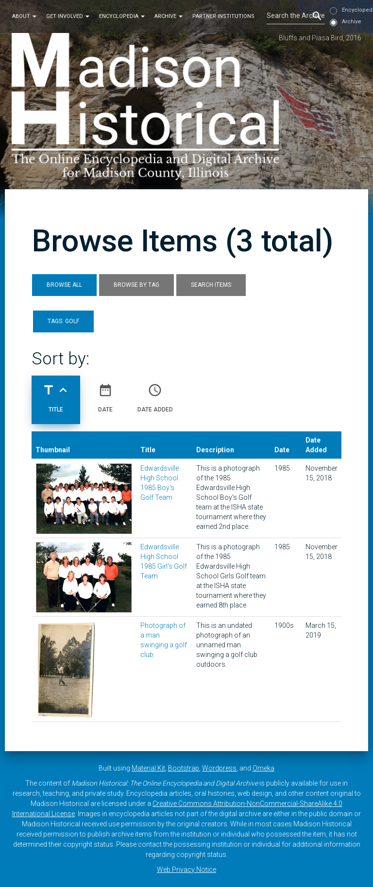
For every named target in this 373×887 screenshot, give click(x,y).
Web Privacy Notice (186, 869)
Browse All (64, 284)
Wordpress (219, 768)
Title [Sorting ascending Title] (55, 394)
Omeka (263, 768)
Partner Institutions (223, 16)
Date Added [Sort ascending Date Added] (155, 394)
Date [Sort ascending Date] (105, 394)
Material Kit (148, 768)
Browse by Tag (136, 284)
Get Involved (67, 16)
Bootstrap (183, 768)
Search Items (211, 284)
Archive (168, 16)
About (24, 16)
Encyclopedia (122, 16)
